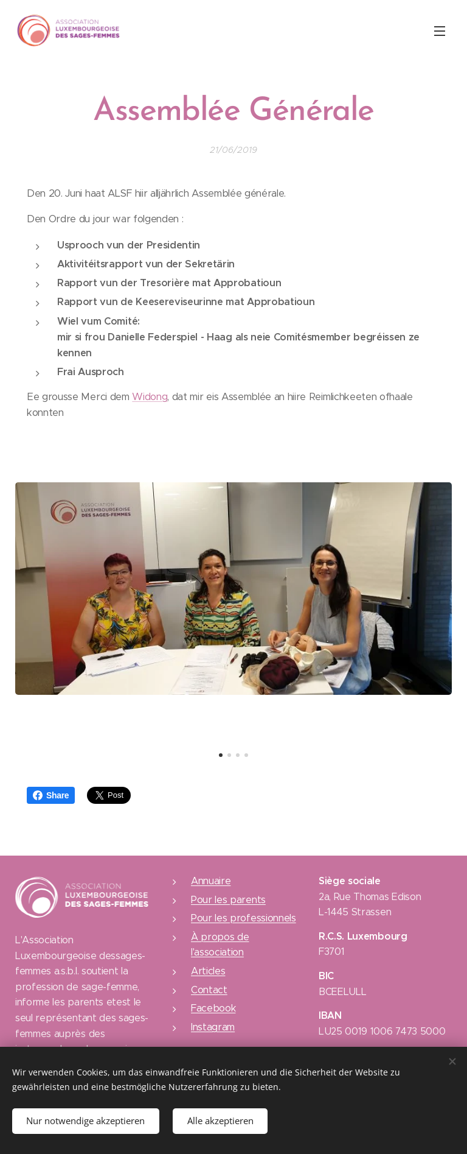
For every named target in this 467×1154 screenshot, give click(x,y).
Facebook (213, 1008)
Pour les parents (228, 900)
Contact (209, 990)
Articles (208, 971)
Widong (149, 396)
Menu (439, 31)
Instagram (213, 1027)
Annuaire (210, 881)
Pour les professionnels (243, 918)
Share (51, 795)
